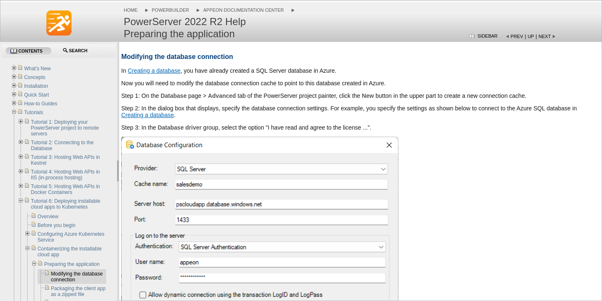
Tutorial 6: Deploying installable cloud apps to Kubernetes (65, 204)
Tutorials (33, 112)
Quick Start (36, 95)
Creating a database (154, 70)
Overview (48, 216)
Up (531, 36)
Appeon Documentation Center (243, 10)
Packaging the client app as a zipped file (78, 291)
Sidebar (487, 35)
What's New (37, 68)
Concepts (35, 77)
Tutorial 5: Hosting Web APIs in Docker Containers (65, 189)
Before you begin (57, 225)
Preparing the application (72, 264)
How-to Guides (40, 104)
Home (131, 10)
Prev (516, 36)
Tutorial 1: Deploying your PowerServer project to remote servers (65, 128)
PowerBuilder (170, 10)
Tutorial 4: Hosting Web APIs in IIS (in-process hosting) (65, 175)
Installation (36, 86)
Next (544, 36)
